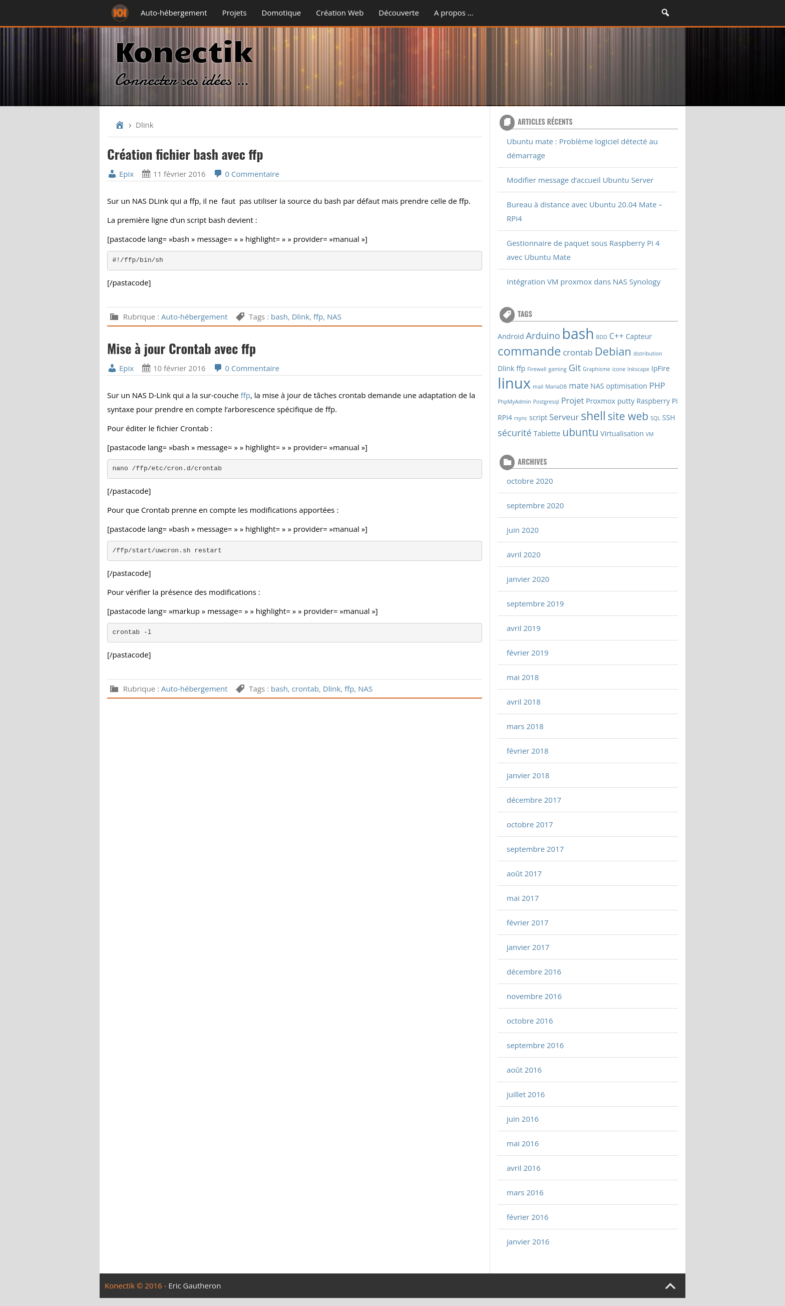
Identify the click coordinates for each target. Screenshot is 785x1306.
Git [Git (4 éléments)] (575, 367)
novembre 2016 (534, 996)
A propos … (454, 13)
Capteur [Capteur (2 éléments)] (639, 336)
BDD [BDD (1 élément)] (601, 337)
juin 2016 (523, 1119)
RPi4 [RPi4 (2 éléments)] (505, 417)
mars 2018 (525, 726)
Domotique (281, 13)
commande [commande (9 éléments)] (529, 351)
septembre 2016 (535, 1045)
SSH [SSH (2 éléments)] (668, 417)
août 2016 (524, 1070)
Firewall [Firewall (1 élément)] (536, 369)
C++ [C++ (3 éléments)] (616, 336)
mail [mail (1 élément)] (538, 386)
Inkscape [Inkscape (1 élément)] (638, 369)
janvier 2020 (528, 579)
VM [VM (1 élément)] (650, 434)
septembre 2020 (535, 505)
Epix (120, 174)
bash (279, 316)
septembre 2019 (535, 603)
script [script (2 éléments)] (538, 417)
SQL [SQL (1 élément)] (655, 418)
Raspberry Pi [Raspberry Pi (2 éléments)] (657, 401)
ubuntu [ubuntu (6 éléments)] (580, 432)
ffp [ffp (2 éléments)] (520, 368)
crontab (305, 689)
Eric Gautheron (194, 1285)
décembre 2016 (534, 971)
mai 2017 (523, 898)
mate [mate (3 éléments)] (578, 385)
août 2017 (524, 873)
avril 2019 (524, 628)
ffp (318, 316)
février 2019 (528, 652)
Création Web (339, 13)
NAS (334, 316)
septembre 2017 (535, 849)
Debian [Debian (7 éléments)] (613, 351)
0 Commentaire (246, 174)
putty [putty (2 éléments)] (625, 401)
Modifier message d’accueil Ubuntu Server (580, 180)
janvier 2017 (528, 947)
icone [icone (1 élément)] (619, 369)
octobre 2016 (530, 1021)
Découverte (398, 13)
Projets (234, 13)
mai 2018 (523, 677)
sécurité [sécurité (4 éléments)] (515, 432)
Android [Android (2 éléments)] (511, 336)
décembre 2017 (534, 800)
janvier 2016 (528, 1241)
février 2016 (528, 1217)
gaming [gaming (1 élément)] (557, 369)
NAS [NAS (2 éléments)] (597, 386)
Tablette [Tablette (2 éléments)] (547, 433)
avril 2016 (524, 1168)
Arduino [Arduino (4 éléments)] (543, 335)
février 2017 (528, 922)
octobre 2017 (530, 824)
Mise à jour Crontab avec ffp (181, 348)
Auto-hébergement (174, 13)
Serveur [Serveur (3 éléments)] (564, 417)
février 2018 (528, 751)
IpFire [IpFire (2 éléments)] (660, 368)
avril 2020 (524, 554)
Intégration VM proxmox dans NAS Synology (583, 281)
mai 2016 (523, 1143)
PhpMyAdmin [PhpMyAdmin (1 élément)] (514, 401)
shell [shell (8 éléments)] (593, 416)
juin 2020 (523, 530)
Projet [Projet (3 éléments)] (572, 400)
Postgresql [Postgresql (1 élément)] (546, 401)
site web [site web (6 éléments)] (628, 416)
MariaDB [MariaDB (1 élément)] (556, 386)
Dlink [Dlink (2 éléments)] (506, 368)
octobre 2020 (530, 481)
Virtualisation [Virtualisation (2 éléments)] (622, 433)
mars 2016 (525, 1192)
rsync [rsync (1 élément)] (520, 418)
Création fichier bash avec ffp (185, 154)
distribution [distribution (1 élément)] (647, 353)
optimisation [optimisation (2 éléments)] (626, 386)
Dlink (301, 316)
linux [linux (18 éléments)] (514, 383)
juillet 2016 (526, 1094)
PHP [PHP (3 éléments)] (657, 385)
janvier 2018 (528, 775)
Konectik (183, 50)
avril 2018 (524, 702)
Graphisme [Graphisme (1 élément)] (596, 369)
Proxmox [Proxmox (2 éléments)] (600, 401)
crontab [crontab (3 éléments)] (578, 352)
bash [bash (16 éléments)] (578, 333)
